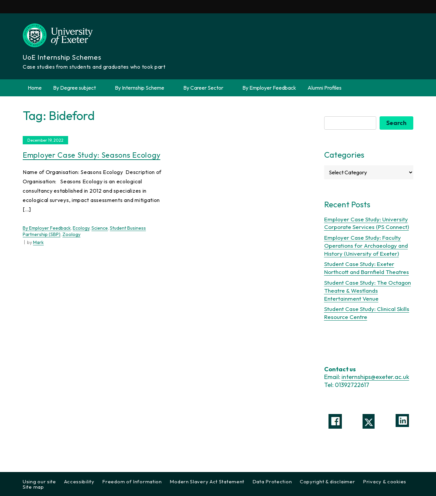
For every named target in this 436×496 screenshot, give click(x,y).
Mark (38, 242)
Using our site (39, 481)
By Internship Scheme (143, 87)
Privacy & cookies (384, 481)
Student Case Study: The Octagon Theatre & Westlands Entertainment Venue (367, 290)
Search (396, 123)
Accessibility (79, 481)
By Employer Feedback (269, 87)
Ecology (81, 228)
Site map (33, 487)
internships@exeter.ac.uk (375, 377)
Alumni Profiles (324, 87)
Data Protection (272, 481)
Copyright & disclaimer (327, 481)
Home (35, 87)
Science (99, 228)
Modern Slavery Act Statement (207, 481)
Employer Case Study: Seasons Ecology (91, 155)
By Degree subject (78, 87)
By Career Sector (207, 87)
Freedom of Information (132, 481)
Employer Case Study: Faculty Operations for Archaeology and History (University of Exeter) (366, 245)
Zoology (71, 234)
